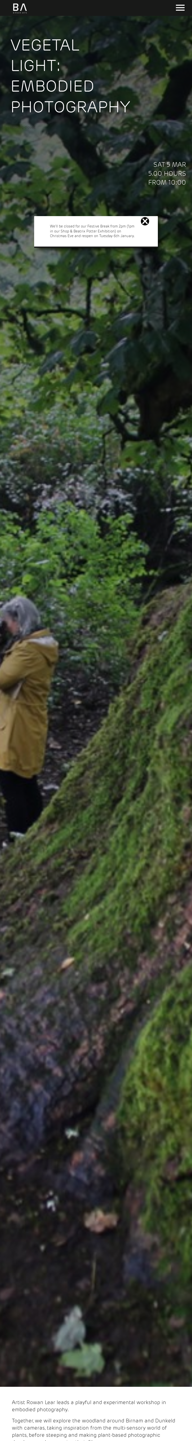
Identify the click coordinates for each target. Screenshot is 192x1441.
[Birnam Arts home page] (20, 13)
